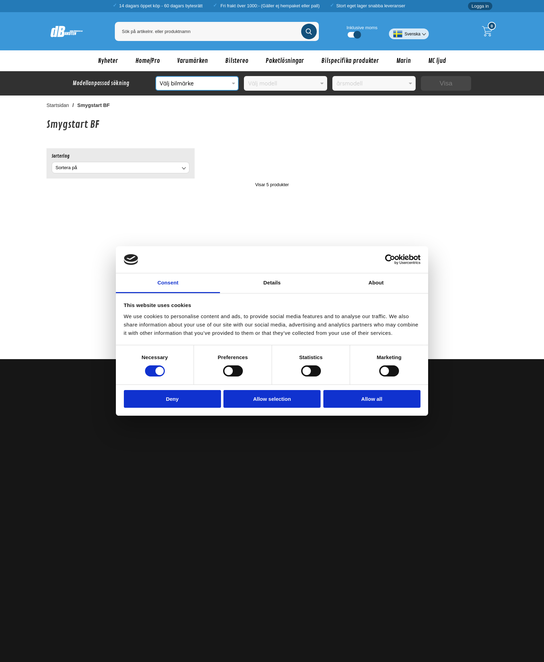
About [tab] (376, 283)
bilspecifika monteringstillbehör (415, 623)
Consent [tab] (168, 283)
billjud (117, 623)
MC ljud (437, 61)
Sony (387, 608)
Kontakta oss (177, 480)
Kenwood (301, 608)
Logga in (480, 6)
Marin (403, 61)
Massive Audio (214, 594)
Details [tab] (272, 283)
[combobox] (120, 167)
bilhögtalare (224, 623)
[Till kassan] (489, 31)
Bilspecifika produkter (350, 61)
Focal (400, 608)
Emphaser (418, 608)
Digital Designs (260, 608)
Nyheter (108, 61)
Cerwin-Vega (448, 586)
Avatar (168, 594)
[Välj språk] (409, 31)
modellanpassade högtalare (291, 623)
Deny (172, 399)
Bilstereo (236, 61)
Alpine (283, 608)
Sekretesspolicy (180, 468)
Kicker (208, 608)
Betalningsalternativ (185, 516)
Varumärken (192, 61)
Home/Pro (147, 61)
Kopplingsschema (66, 530)
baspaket (172, 623)
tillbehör (366, 623)
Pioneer (321, 608)
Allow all (371, 399)
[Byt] (183, 168)
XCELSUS (241, 594)
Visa (446, 83)
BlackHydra (267, 594)
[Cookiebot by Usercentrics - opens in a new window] (390, 259)
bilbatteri (478, 623)
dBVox (295, 594)
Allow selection (272, 399)
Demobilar (57, 518)
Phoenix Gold (366, 608)
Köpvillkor (174, 455)
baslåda (153, 623)
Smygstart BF (93, 105)
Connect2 (340, 608)
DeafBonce (475, 586)
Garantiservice (179, 528)
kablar (455, 623)
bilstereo (134, 623)
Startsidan (57, 105)
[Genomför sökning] (309, 31)
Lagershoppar (178, 492)
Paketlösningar (285, 61)
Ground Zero (229, 608)
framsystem (250, 623)
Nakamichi (188, 594)
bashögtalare (197, 623)
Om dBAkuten (178, 504)
